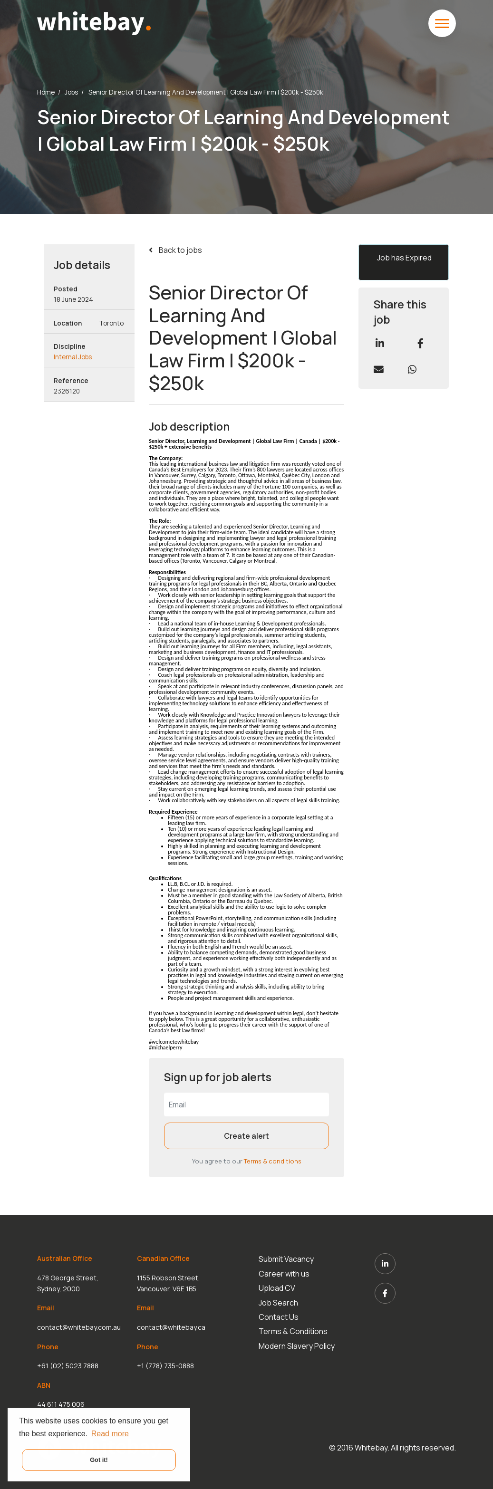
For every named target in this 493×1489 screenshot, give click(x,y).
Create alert (246, 1136)
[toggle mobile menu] (442, 23)
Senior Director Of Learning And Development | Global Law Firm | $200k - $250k (205, 92)
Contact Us (279, 1317)
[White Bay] (94, 22)
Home (46, 92)
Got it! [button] (99, 1459)
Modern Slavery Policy (297, 1346)
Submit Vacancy (286, 1259)
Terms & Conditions (293, 1331)
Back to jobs (179, 250)
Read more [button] (110, 1434)
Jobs (71, 92)
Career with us (284, 1273)
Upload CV (277, 1288)
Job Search (278, 1302)
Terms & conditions (272, 1161)
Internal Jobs (73, 357)
